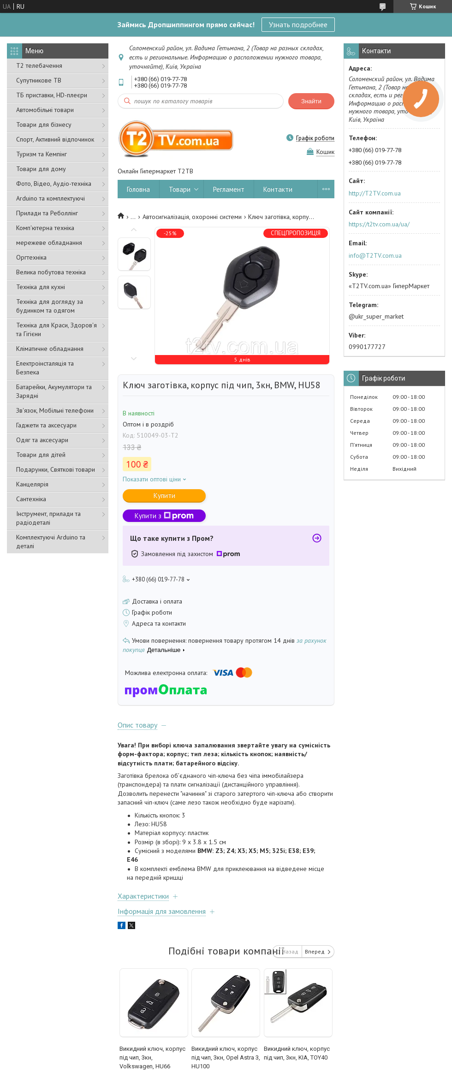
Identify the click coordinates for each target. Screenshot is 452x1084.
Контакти (277, 189)
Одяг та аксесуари (42, 440)
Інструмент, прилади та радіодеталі (48, 518)
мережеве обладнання (49, 242)
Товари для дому (41, 169)
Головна (138, 189)
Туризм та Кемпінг (41, 154)
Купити (164, 495)
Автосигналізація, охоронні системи (192, 217)
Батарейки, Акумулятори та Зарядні (54, 391)
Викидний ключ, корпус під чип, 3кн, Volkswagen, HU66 (152, 1057)
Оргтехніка (31, 257)
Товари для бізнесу (43, 124)
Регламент (228, 189)
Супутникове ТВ (38, 80)
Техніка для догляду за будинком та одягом (49, 305)
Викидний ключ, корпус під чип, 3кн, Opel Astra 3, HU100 (225, 1057)
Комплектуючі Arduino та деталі (50, 541)
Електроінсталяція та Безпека (45, 367)
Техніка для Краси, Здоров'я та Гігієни (56, 329)
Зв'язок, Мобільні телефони (55, 410)
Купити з (164, 515)
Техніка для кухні (40, 287)
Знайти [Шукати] (311, 101)
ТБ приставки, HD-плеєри (51, 95)
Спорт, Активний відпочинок (55, 139)
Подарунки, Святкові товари (55, 469)
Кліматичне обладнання (49, 348)
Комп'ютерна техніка (45, 228)
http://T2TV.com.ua (375, 193)
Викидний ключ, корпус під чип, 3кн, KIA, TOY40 (297, 1053)
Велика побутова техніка (51, 272)
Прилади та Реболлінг (47, 213)
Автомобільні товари (45, 110)
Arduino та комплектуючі (50, 198)
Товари (179, 189)
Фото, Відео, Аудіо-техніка (53, 183)
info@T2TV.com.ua (375, 255)
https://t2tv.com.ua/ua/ (379, 224)
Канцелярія (32, 484)
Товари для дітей (40, 454)
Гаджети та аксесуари (46, 425)
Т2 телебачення (39, 65)
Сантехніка (31, 499)
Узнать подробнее (298, 24)
